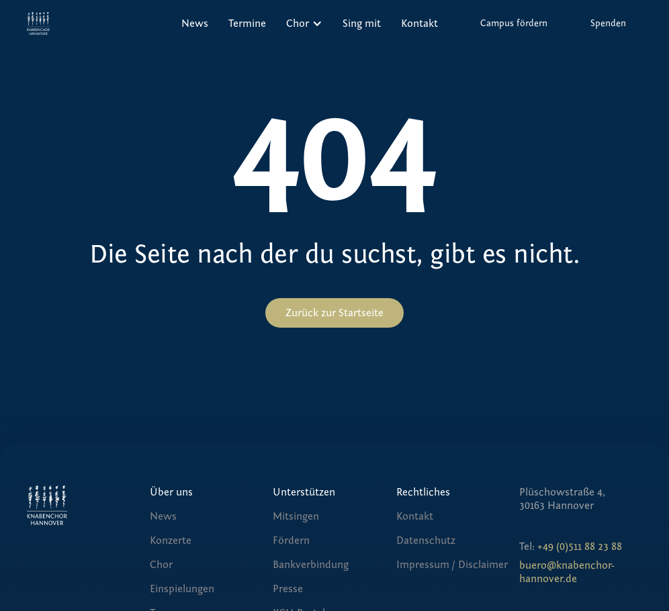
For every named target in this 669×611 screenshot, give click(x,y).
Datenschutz (425, 540)
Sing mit (362, 23)
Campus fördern (513, 23)
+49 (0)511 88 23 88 (579, 546)
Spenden (608, 23)
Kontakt (419, 23)
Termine (247, 23)
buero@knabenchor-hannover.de (567, 572)
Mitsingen (296, 516)
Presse (288, 589)
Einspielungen (182, 589)
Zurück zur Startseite (334, 313)
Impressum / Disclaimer (452, 565)
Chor (161, 565)
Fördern (291, 540)
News (194, 23)
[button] (304, 23)
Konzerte (170, 540)
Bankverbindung (311, 565)
